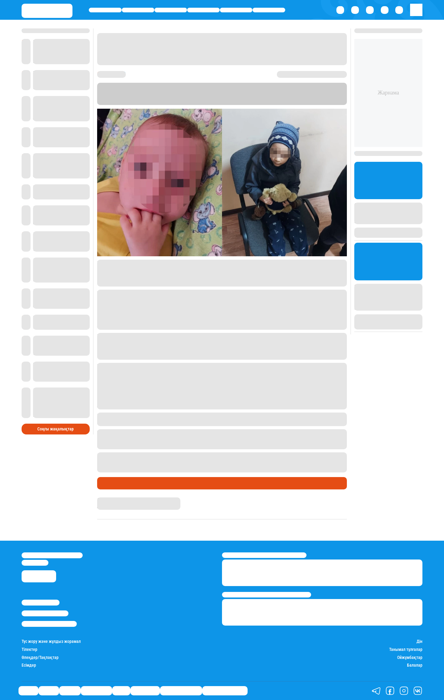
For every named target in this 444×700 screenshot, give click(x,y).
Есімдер (29, 665)
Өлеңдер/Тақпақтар (40, 657)
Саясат (105, 10)
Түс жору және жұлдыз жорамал (51, 641)
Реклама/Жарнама (45, 613)
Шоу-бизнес (269, 10)
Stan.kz (105, 102)
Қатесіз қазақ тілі (181, 690)
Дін (419, 641)
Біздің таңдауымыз (225, 690)
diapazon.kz (170, 102)
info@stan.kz (35, 563)
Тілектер (29, 649)
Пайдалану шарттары (49, 624)
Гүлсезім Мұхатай (114, 500)
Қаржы (138, 10)
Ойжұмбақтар (409, 657)
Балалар (414, 665)
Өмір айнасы (203, 10)
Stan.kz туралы (41, 603)
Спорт (236, 10)
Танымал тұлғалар (405, 649)
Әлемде (170, 10)
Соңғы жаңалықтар (55, 429)
